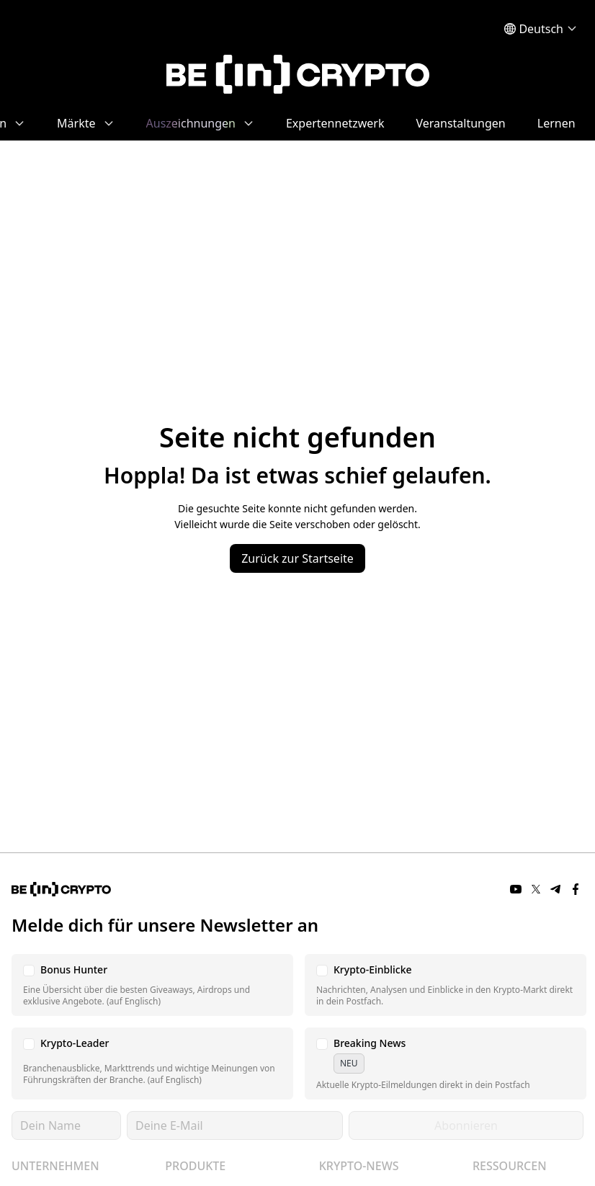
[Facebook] (576, 889)
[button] (152, 985)
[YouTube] (516, 889)
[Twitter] (536, 889)
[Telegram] (556, 889)
